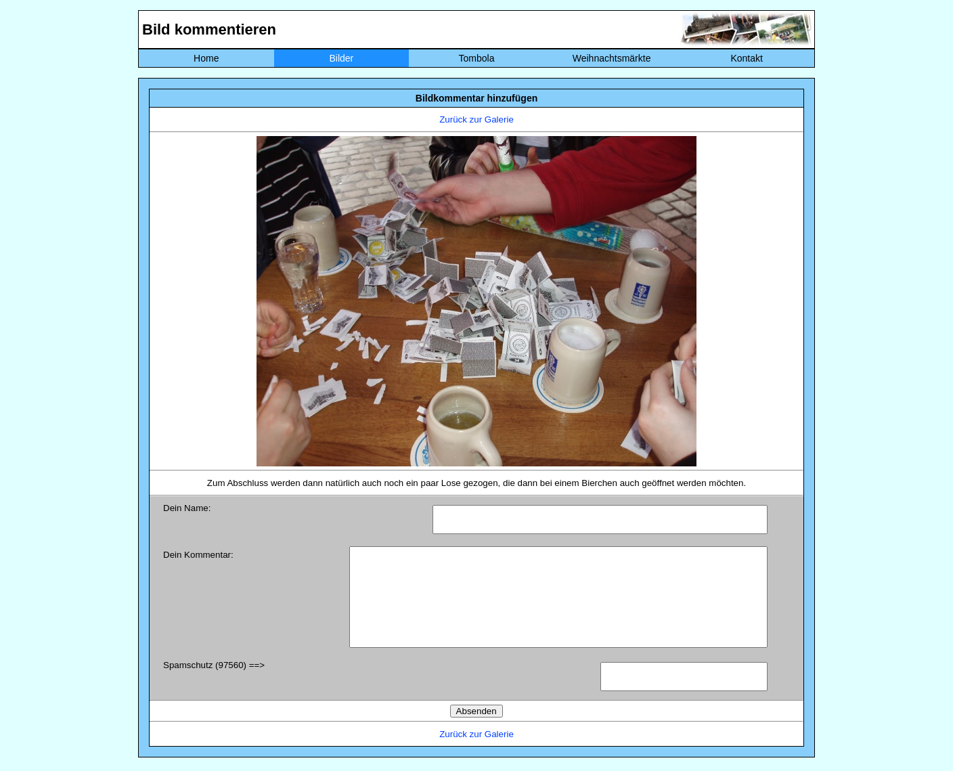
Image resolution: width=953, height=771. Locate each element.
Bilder (341, 58)
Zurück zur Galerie (476, 119)
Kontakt (746, 58)
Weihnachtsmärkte (612, 58)
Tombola (477, 58)
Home (206, 58)
